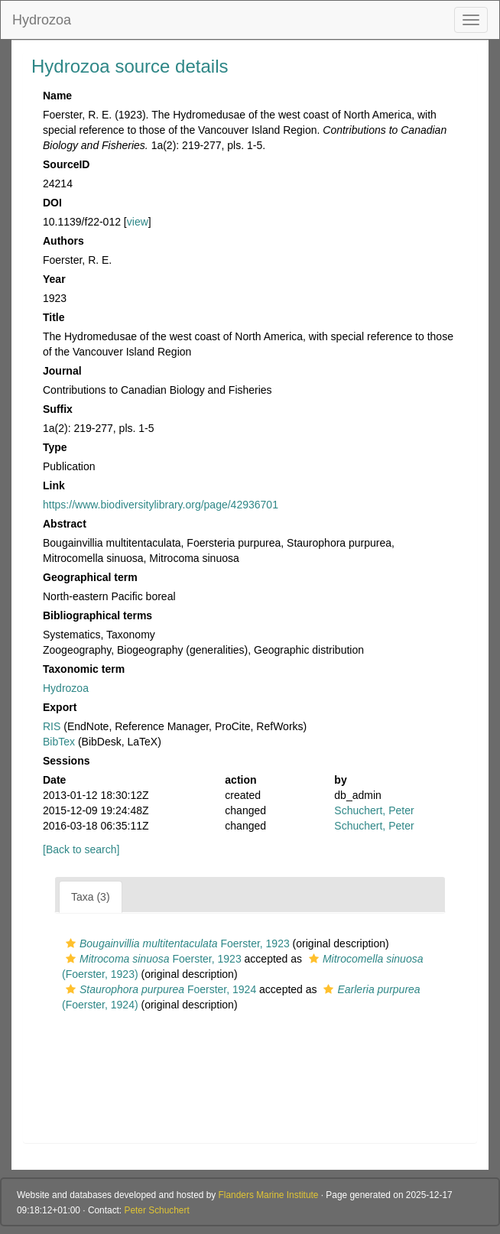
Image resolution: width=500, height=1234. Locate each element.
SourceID (66, 164)
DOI (52, 202)
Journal (62, 371)
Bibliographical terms (97, 615)
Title (54, 317)
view (137, 222)
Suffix (58, 409)
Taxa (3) (90, 897)
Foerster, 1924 (159, 989)
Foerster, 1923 (176, 943)
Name (57, 95)
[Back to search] (81, 849)
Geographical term (90, 577)
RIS (51, 726)
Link (54, 485)
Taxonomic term (84, 669)
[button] (71, 943)
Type (55, 447)
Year (54, 279)
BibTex (59, 742)
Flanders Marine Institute (269, 1195)
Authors (63, 241)
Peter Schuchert (156, 1210)
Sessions (66, 761)
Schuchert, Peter (374, 810)
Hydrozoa (41, 20)
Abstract (64, 524)
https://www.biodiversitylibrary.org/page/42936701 (160, 504)
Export (59, 707)
